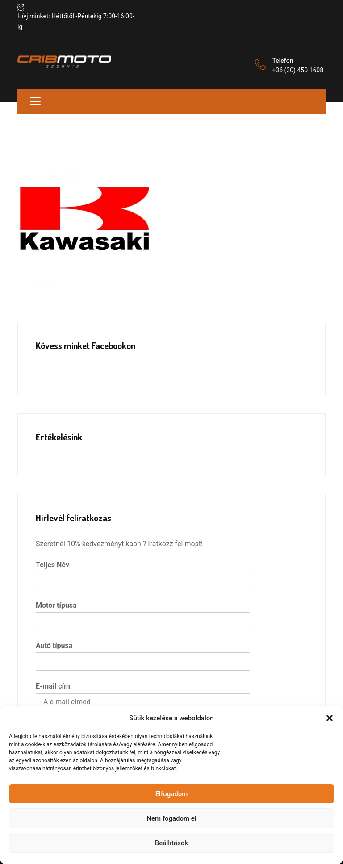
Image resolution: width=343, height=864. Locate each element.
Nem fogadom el (171, 818)
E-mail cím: (54, 686)
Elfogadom (171, 794)
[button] (329, 718)
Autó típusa (54, 645)
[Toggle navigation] (35, 101)
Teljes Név (52, 565)
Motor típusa (56, 605)
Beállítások (171, 843)
